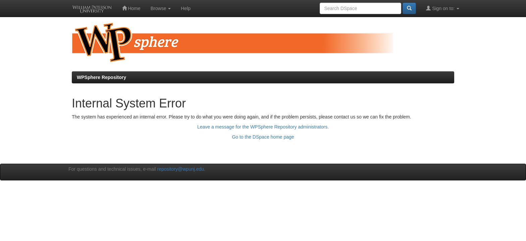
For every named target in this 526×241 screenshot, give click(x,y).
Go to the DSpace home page (263, 137)
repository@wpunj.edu (180, 169)
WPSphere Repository (101, 77)
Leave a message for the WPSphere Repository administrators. (263, 127)
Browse (161, 8)
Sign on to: (442, 8)
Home (131, 8)
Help (186, 8)
